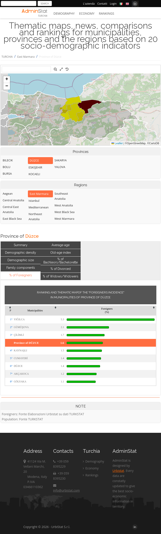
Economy (86, 13)
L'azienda (89, 4)
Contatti (102, 4)
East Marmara (26, 57)
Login (113, 4)
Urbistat (118, 471)
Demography (64, 13)
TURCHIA (7, 57)
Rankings (106, 13)
